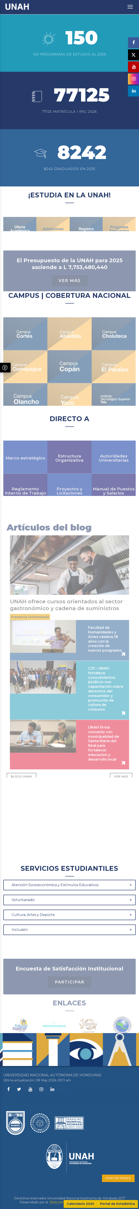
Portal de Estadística (117, 1204)
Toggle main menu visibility (130, 4)
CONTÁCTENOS (118, 1178)
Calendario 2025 (80, 1204)
